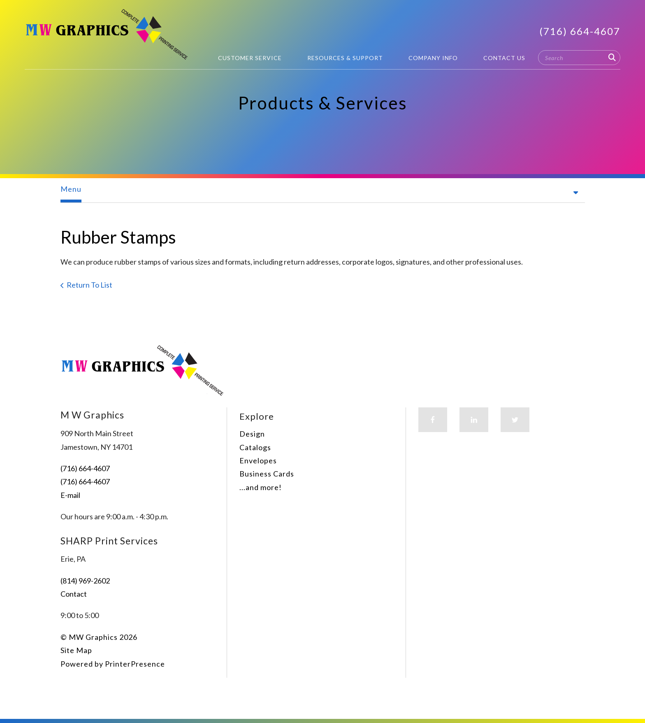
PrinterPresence (135, 663)
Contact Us (504, 57)
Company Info (433, 57)
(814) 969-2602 (85, 580)
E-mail (70, 495)
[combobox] (579, 57)
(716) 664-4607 (579, 31)
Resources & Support (345, 57)
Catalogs (255, 447)
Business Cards (266, 473)
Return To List (89, 284)
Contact (73, 593)
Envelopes (258, 460)
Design (252, 433)
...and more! (260, 487)
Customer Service (250, 57)
